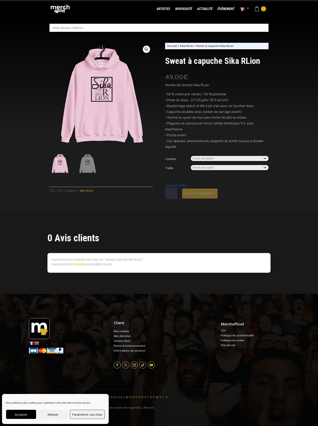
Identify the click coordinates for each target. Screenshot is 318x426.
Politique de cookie (232, 340)
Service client (122, 341)
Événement (226, 9)
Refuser (53, 414)
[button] (146, 49)
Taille (169, 168)
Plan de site (228, 345)
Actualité (205, 9)
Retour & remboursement (129, 346)
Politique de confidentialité (237, 335)
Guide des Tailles (176, 185)
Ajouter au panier (199, 193)
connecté (79, 264)
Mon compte (121, 331)
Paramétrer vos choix (87, 414)
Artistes (163, 9)
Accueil (172, 45)
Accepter (21, 414)
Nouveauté (183, 9)
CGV (223, 330)
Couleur (170, 159)
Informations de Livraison (129, 350)
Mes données (122, 336)
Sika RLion (86, 190)
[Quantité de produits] (171, 193)
